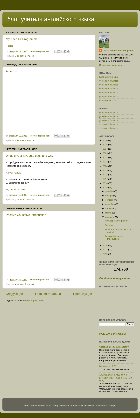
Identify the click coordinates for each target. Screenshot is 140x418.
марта (108, 213)
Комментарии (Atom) (33, 300)
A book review (13, 172)
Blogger (111, 405)
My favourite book (15, 189)
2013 (105, 249)
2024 (105, 149)
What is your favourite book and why (29, 155)
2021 (105, 161)
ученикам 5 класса (24, 56)
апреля (109, 208)
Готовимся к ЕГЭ (107, 366)
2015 (105, 187)
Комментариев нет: (40, 51)
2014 (105, 245)
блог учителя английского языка (50, 19)
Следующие (14, 294)
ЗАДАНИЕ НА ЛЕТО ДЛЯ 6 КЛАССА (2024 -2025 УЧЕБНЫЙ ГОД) (115, 378)
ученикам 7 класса (24, 199)
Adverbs (11, 71)
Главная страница (48, 294)
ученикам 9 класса (24, 284)
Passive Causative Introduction (26, 215)
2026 (105, 140)
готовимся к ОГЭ (107, 100)
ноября (109, 195)
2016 (105, 183)
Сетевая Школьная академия (114, 347)
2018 (105, 174)
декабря (109, 191)
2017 (105, 179)
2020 (105, 166)
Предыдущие (82, 294)
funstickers (89, 405)
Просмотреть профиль (110, 65)
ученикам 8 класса (24, 140)
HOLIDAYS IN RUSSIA (112, 333)
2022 (105, 157)
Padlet (9, 46)
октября (109, 200)
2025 (105, 144)
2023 (105, 153)
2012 (105, 254)
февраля (110, 217)
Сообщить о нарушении (114, 278)
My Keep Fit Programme (22, 39)
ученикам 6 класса (108, 92)
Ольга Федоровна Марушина (118, 50)
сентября (110, 204)
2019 (105, 170)
